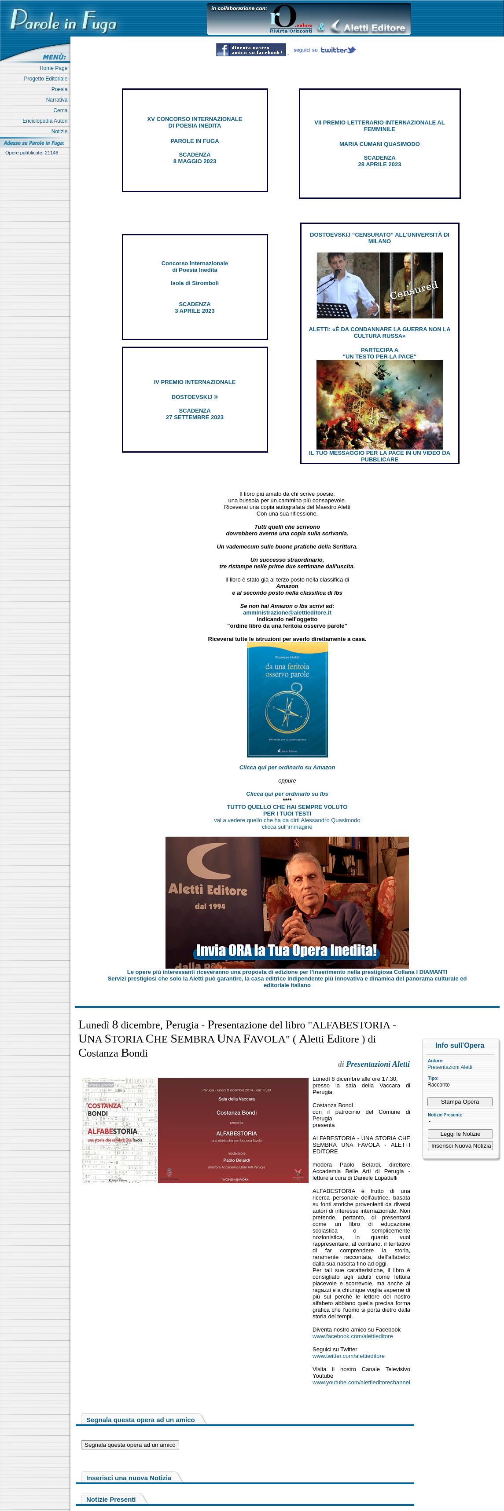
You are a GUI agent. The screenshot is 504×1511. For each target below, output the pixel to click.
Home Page (55, 68)
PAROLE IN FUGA (194, 141)
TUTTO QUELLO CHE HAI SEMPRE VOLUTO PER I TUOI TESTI (287, 810)
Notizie (61, 131)
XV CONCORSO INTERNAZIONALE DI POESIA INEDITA (195, 122)
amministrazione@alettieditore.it (287, 612)
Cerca (61, 110)
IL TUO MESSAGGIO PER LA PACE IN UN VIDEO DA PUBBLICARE (379, 456)
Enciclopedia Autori (46, 121)
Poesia (61, 89)
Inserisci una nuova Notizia (128, 1478)
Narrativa (58, 100)
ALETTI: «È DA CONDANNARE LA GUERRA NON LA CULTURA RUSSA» (379, 332)
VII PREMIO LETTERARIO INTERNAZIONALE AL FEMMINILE (379, 125)
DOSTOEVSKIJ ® (195, 397)
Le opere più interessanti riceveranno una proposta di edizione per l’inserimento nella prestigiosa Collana (287, 972)
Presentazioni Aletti (449, 1067)
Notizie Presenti (111, 1499)
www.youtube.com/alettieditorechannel (361, 1382)
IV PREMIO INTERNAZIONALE (195, 382)
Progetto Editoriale (47, 79)
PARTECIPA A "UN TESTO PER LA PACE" (379, 353)
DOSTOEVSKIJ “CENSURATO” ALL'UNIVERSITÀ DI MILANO (379, 238)
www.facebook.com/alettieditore (353, 1336)
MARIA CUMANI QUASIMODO (379, 144)
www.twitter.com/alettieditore (349, 1356)
